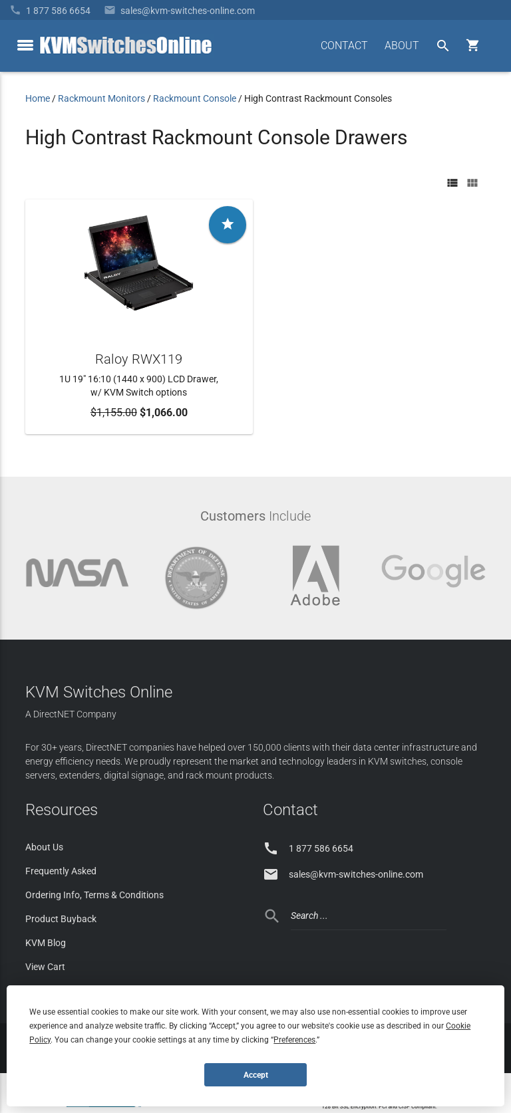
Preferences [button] (294, 1040)
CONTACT (344, 45)
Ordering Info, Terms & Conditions (94, 895)
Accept (256, 1075)
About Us (44, 847)
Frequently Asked (60, 871)
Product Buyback (60, 919)
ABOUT (402, 45)
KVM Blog (45, 942)
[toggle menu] (25, 45)
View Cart (45, 966)
